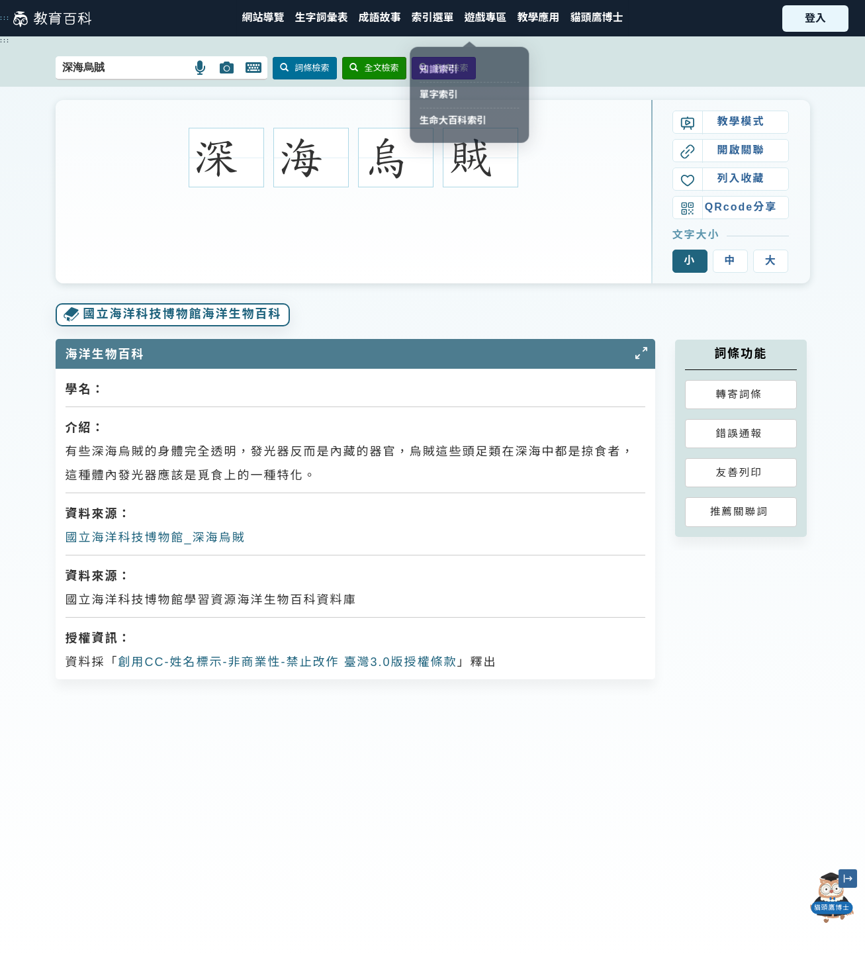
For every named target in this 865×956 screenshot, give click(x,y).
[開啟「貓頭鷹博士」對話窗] (832, 898)
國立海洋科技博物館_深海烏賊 (156, 537)
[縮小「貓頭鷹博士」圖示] (848, 878)
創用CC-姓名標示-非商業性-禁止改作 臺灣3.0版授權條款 (287, 662)
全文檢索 (374, 68)
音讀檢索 (444, 68)
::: (5, 18)
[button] (432, 18)
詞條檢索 (305, 68)
